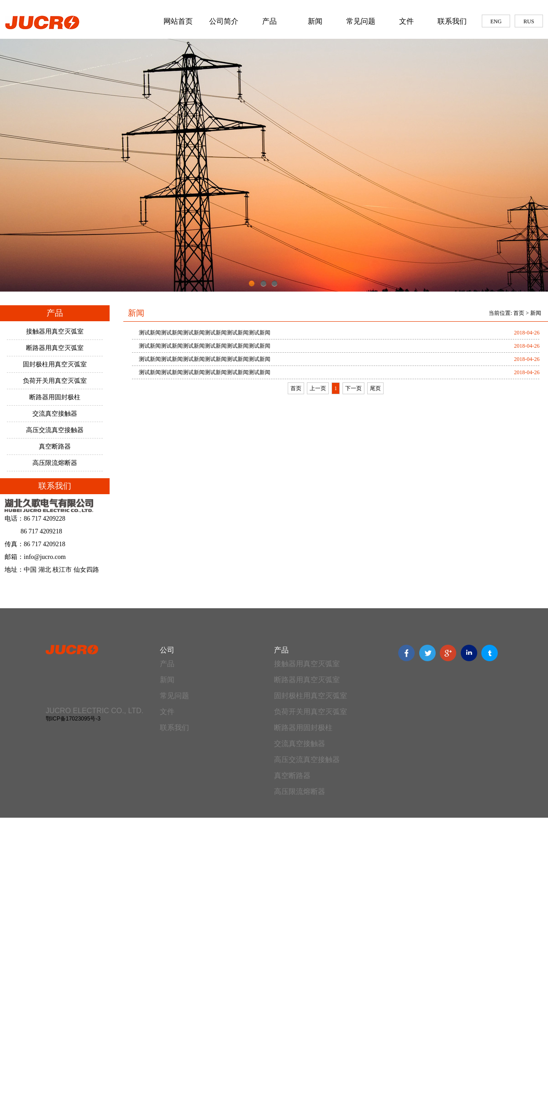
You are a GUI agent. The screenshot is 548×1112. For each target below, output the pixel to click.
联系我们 (452, 21)
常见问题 (360, 21)
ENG (496, 21)
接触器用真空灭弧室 (55, 331)
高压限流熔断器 (54, 462)
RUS (528, 21)
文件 (406, 21)
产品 (269, 21)
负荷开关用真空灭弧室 (55, 380)
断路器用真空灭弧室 (55, 348)
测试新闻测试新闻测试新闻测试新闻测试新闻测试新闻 (204, 332)
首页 (518, 313)
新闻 (315, 21)
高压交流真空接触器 (55, 430)
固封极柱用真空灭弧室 (55, 364)
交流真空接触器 (54, 413)
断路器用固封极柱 (54, 397)
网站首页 (178, 21)
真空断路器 (55, 446)
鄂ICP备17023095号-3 (73, 718)
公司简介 (223, 21)
